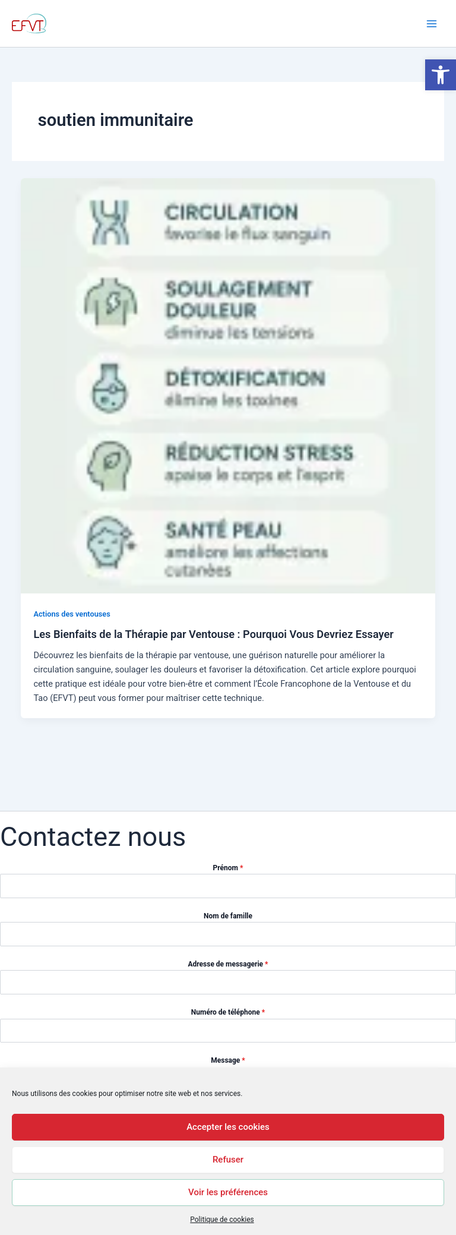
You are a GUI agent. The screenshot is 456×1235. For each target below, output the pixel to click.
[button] (440, 74)
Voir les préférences (228, 1192)
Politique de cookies (222, 1219)
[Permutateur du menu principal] (431, 23)
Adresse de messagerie (228, 964)
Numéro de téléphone (228, 1012)
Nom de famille (228, 916)
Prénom (228, 868)
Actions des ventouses (71, 613)
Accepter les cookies (228, 1127)
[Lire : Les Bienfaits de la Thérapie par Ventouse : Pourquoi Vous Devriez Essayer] (228, 385)
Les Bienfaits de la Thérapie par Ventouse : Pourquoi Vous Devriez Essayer (213, 634)
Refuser (228, 1159)
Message (228, 1060)
